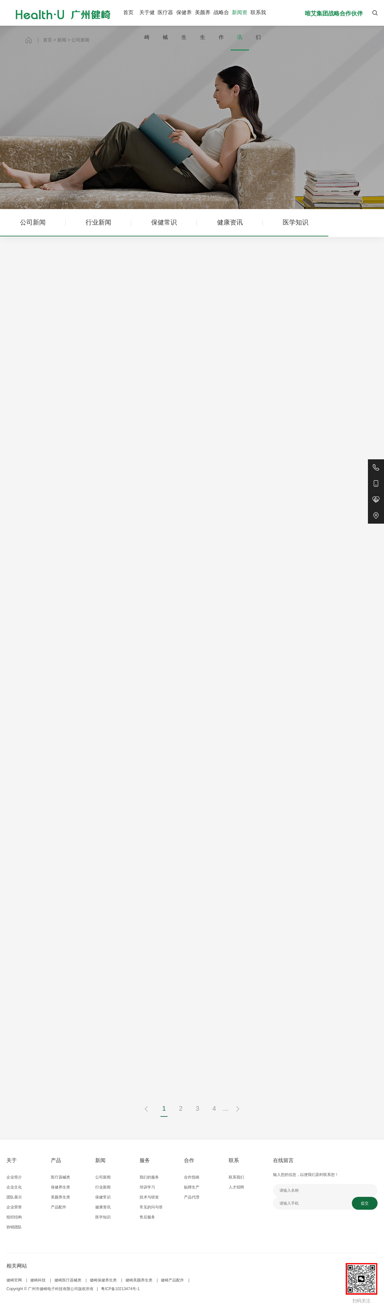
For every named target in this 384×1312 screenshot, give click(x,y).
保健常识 (164, 222)
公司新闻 (33, 222)
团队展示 (14, 1197)
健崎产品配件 (172, 1280)
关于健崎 (147, 25)
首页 (128, 12)
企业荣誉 (14, 1207)
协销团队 (14, 1227)
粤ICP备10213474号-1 (120, 1289)
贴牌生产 (191, 1187)
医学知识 (295, 222)
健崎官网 (14, 1280)
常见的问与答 (151, 1207)
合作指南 (191, 1177)
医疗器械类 (60, 1177)
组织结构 (14, 1217)
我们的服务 (149, 1177)
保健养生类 (60, 1187)
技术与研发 (149, 1197)
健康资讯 (230, 222)
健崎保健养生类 (103, 1280)
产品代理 (191, 1197)
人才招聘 (236, 1187)
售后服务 (147, 1217)
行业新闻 (98, 222)
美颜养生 (202, 25)
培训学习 (147, 1187)
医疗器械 (165, 25)
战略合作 (221, 25)
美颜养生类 (60, 1197)
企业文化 (14, 1187)
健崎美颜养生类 (138, 1280)
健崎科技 (38, 1280)
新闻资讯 (239, 25)
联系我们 (258, 25)
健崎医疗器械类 (67, 1280)
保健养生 (184, 25)
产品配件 (58, 1207)
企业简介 (14, 1177)
